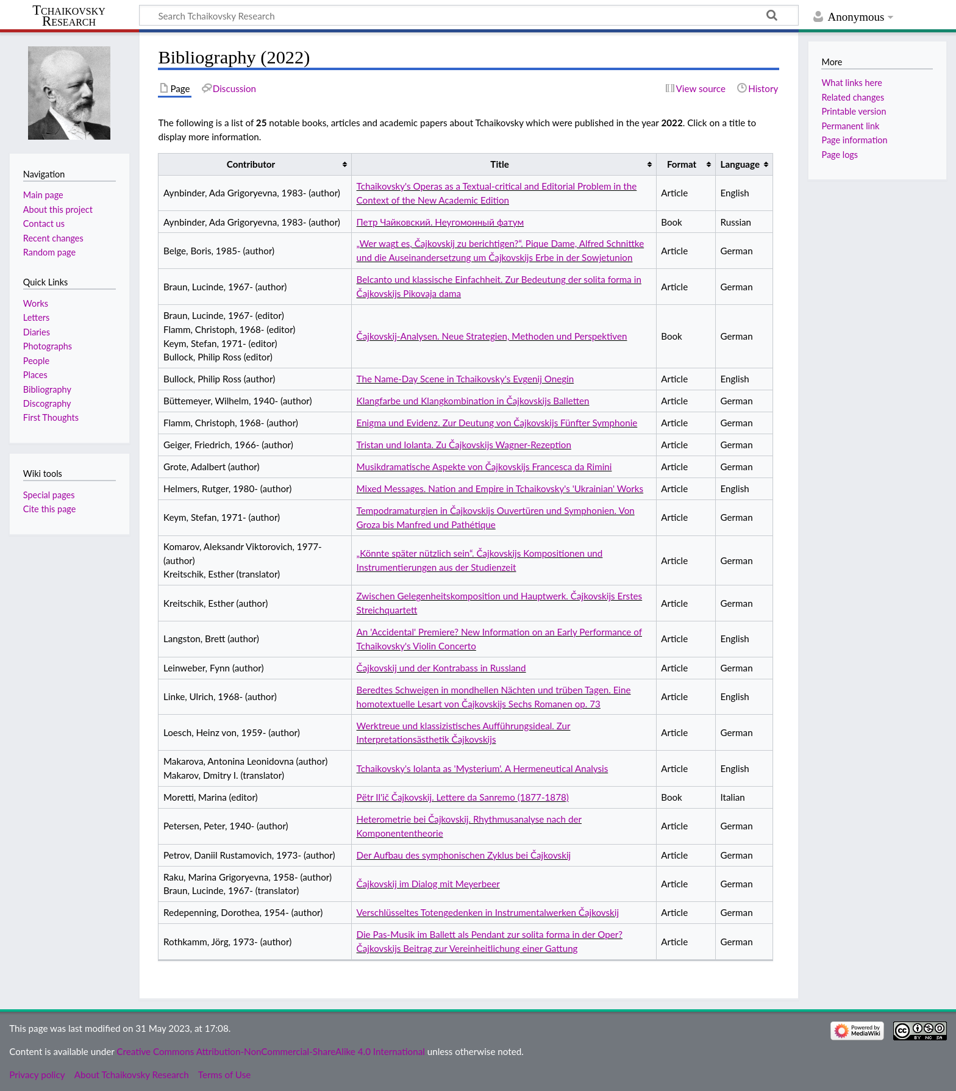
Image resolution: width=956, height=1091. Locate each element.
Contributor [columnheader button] (251, 164)
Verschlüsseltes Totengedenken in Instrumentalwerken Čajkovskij (488, 912)
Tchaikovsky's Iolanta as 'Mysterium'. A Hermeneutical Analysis (482, 768)
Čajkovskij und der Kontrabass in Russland (441, 667)
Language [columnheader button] (740, 164)
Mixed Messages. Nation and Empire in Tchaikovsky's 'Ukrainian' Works (500, 488)
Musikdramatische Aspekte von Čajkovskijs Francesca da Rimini (484, 466)
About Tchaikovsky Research (131, 1074)
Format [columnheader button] (681, 164)
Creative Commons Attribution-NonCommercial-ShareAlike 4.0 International (270, 1051)
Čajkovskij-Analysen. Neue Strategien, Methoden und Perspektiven (492, 336)
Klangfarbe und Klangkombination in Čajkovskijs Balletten (473, 400)
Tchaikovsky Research (68, 16)
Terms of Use (224, 1074)
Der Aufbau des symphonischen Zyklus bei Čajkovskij (464, 855)
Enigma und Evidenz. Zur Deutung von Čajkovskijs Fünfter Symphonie (497, 422)
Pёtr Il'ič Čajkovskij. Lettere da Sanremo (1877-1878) (463, 797)
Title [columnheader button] (499, 164)
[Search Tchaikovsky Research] (469, 15)
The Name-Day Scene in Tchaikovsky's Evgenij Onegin (465, 378)
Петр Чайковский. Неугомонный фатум (440, 221)
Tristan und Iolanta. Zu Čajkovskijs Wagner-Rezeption (464, 444)
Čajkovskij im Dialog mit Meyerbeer (428, 883)
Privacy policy (37, 1074)
